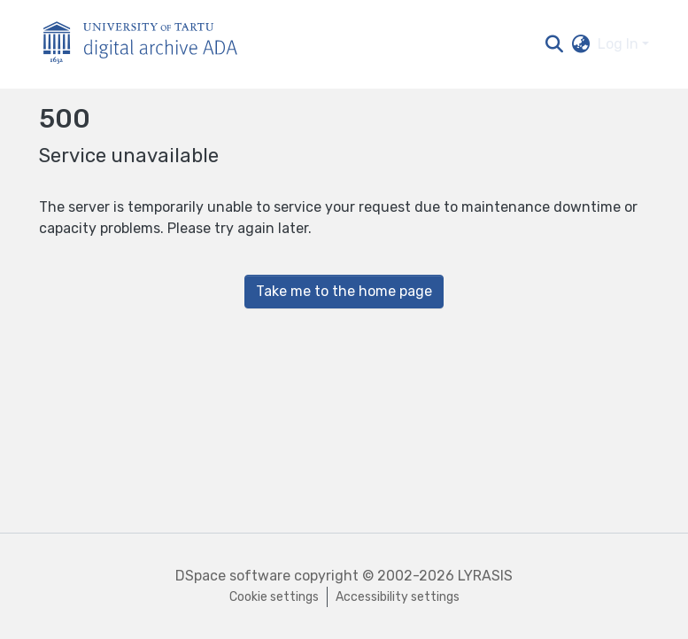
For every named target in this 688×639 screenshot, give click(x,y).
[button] (555, 44)
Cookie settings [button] (274, 596)
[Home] (149, 44)
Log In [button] (620, 43)
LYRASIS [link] (485, 575)
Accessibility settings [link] (398, 596)
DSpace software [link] (232, 575)
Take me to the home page (344, 291)
